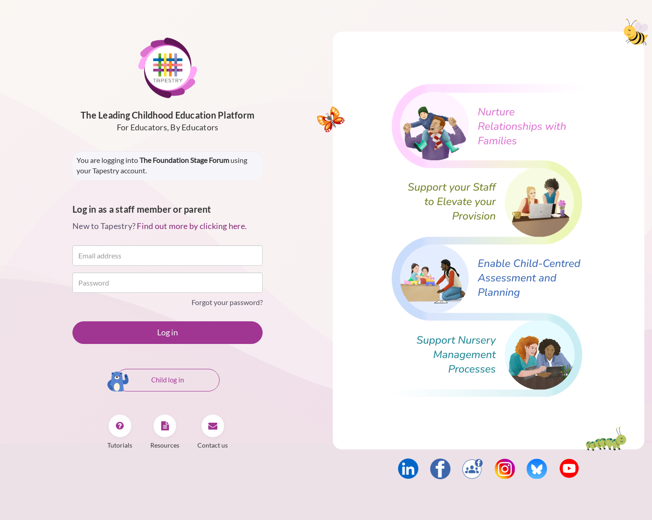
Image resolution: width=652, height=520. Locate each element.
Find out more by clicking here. (192, 226)
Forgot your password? (227, 302)
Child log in (149, 380)
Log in (167, 332)
